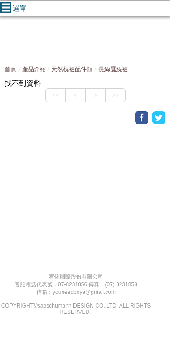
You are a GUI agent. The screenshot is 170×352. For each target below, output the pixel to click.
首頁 (10, 69)
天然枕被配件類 (71, 69)
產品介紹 (34, 69)
